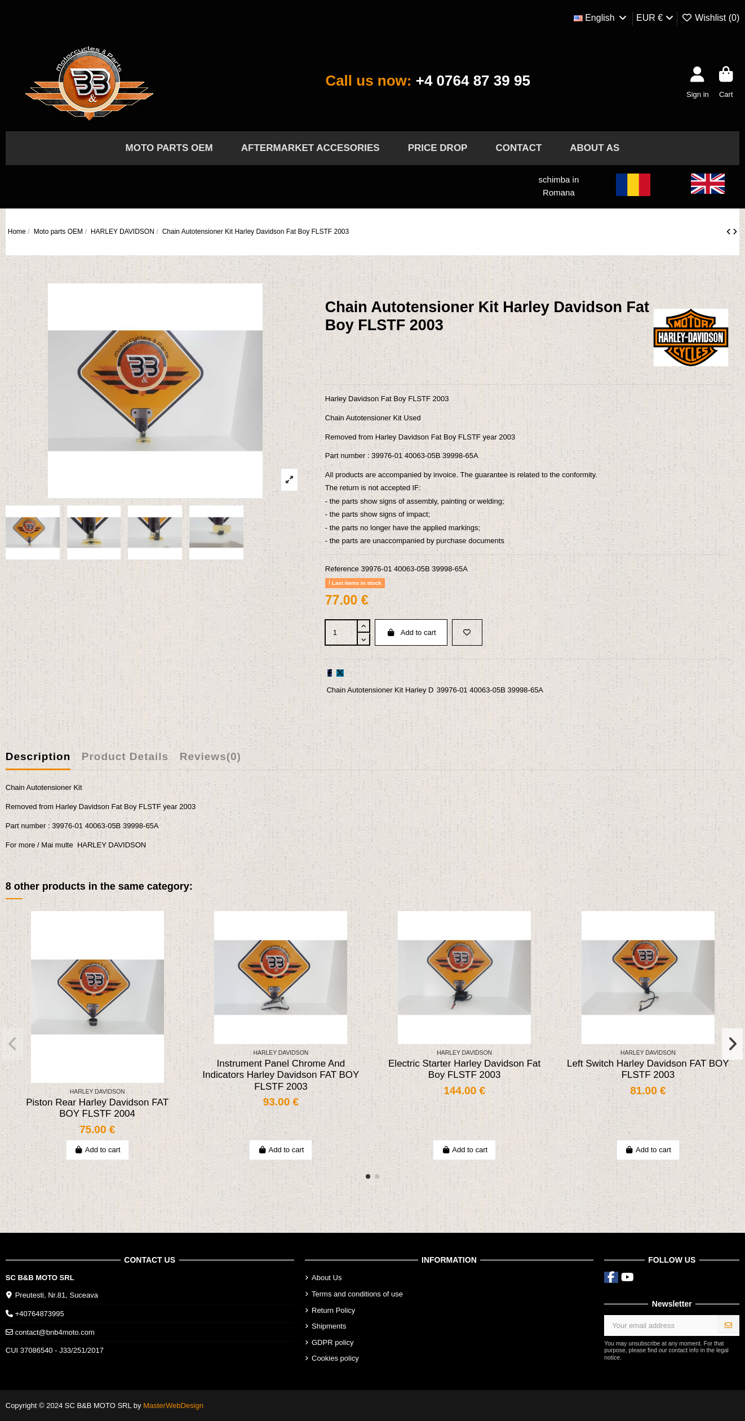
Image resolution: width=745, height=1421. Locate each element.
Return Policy (333, 1310)
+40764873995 (39, 1313)
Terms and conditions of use (357, 1294)
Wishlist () (710, 18)
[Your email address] (661, 1325)
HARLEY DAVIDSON (111, 845)
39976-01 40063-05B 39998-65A (490, 690)
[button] (368, 1176)
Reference (342, 569)
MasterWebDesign (173, 1405)
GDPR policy (332, 1342)
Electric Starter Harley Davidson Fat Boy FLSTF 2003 (464, 1069)
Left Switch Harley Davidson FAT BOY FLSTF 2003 (648, 1069)
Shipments (329, 1326)
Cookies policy (335, 1358)
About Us (327, 1277)
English (601, 18)
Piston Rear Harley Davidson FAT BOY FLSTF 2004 (97, 1108)
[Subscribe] (728, 1325)
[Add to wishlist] (467, 632)
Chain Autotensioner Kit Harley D (379, 690)
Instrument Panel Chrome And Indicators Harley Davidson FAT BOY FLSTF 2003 (280, 1075)
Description (38, 756)
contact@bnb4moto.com (55, 1332)
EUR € (654, 18)
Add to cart (411, 632)
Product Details (125, 756)
